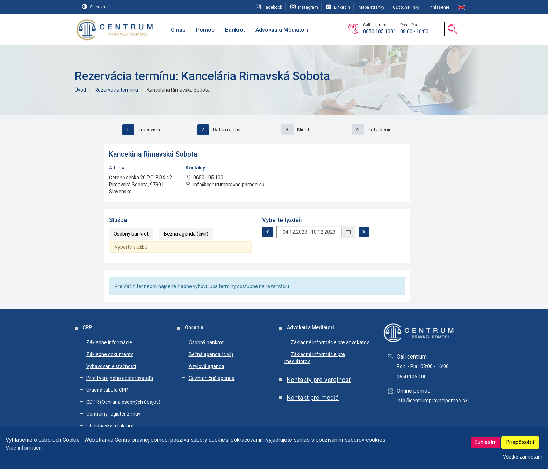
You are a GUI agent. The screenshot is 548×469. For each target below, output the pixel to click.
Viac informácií (24, 448)
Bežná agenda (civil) (186, 234)
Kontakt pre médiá (313, 397)
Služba (118, 219)
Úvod (80, 90)
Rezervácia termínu (116, 90)
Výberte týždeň (282, 219)
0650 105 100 (379, 31)
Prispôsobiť (520, 442)
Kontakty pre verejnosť (319, 379)
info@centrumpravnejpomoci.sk (432, 400)
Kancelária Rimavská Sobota (153, 154)
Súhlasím (485, 442)
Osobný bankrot (131, 234)
